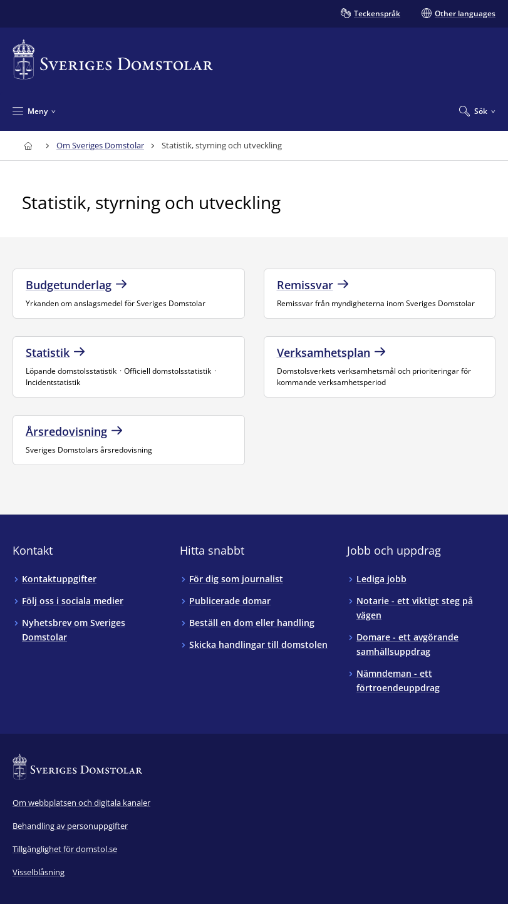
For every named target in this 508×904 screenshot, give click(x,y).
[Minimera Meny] (34, 111)
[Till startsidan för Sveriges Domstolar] (113, 59)
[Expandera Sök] (477, 111)
